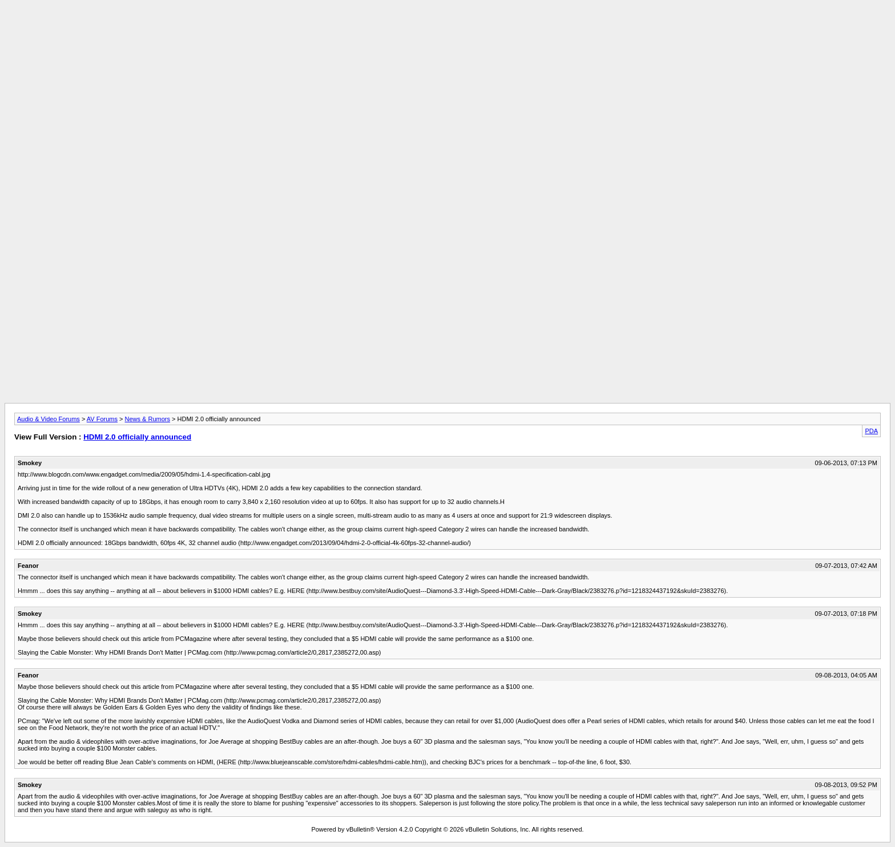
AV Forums (102, 419)
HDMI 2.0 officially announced (137, 437)
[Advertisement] (447, 30)
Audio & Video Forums (48, 419)
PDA (871, 430)
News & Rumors (147, 419)
